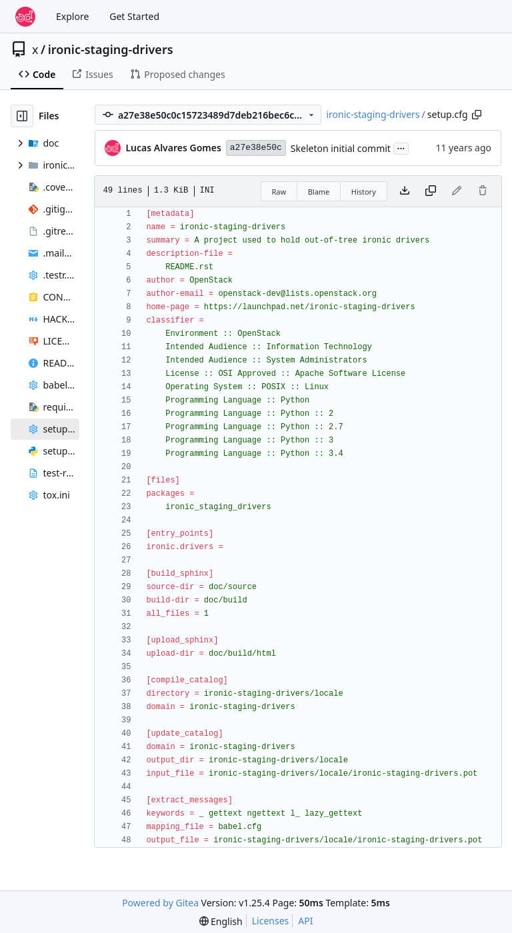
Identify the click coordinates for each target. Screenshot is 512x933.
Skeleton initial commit (341, 148)
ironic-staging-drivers (110, 49)
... (401, 147)
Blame (319, 192)
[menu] (221, 921)
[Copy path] (476, 114)
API (305, 920)
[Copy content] (430, 191)
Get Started (134, 16)
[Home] (25, 17)
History (363, 192)
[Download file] (404, 191)
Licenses (270, 920)
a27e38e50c (256, 148)
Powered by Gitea (160, 902)
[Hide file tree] (22, 116)
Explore (72, 16)
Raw (279, 192)
